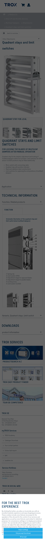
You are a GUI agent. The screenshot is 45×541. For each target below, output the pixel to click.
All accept (23, 537)
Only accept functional (23, 533)
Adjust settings (23, 530)
